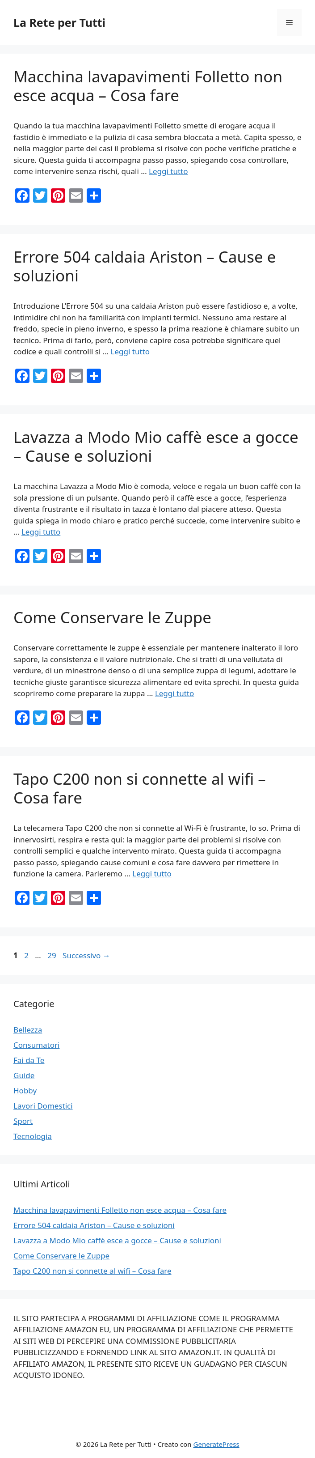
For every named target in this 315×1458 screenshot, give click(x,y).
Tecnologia (32, 1136)
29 (52, 955)
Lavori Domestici (43, 1106)
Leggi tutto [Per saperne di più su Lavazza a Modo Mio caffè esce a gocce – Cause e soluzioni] (40, 532)
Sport (23, 1121)
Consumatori (36, 1045)
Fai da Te (28, 1060)
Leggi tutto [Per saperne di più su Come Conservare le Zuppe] (174, 693)
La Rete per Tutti (59, 22)
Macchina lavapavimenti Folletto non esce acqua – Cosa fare (147, 86)
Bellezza (27, 1029)
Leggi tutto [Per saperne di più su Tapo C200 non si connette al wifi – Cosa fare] (151, 873)
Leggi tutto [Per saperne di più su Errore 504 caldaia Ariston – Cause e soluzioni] (130, 351)
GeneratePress (216, 1444)
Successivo (86, 955)
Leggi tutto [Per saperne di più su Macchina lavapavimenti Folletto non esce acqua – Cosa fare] (168, 171)
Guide (23, 1075)
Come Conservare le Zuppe (112, 617)
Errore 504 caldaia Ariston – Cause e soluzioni (144, 266)
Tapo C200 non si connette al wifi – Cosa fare (139, 788)
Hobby (25, 1090)
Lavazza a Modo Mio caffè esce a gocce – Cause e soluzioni (155, 446)
